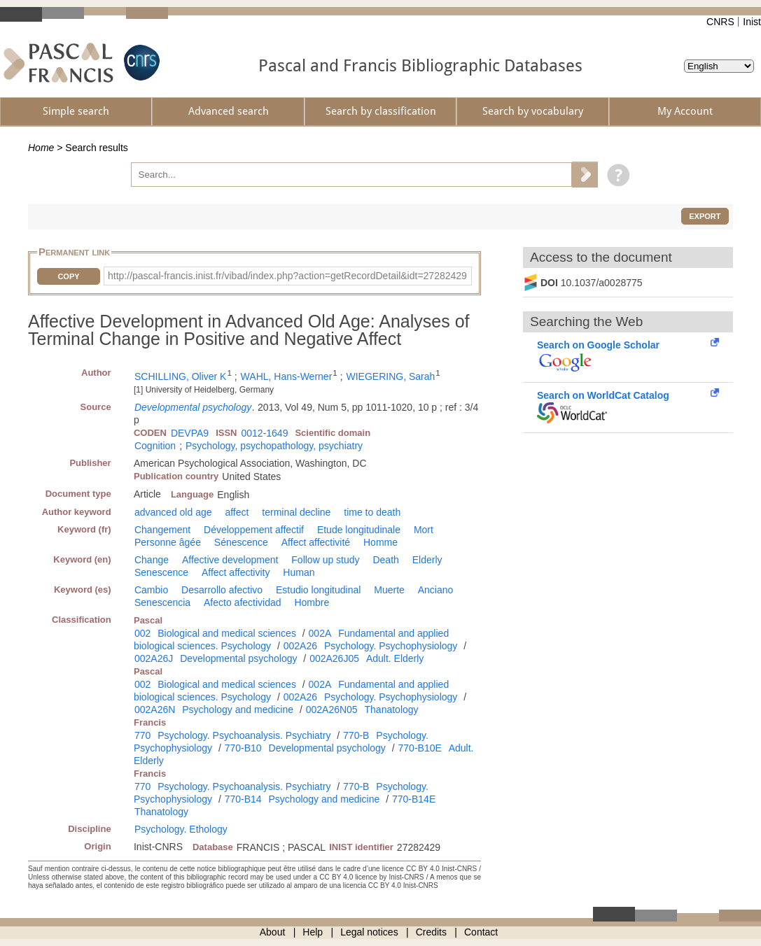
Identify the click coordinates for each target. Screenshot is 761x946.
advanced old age (173, 512)
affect (237, 512)
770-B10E (420, 748)
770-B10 (243, 748)
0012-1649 (264, 433)
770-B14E (413, 799)
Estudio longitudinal (318, 589)
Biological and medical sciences (227, 633)
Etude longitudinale (358, 529)
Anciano (436, 589)
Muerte (389, 589)
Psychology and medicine (237, 709)
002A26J (153, 658)
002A (320, 633)
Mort (423, 529)
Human (298, 572)
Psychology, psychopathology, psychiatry (274, 445)
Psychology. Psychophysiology (390, 645)
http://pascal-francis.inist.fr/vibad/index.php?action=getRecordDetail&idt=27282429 (287, 275)
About (273, 932)
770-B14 (243, 799)
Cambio (151, 589)
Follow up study (325, 559)
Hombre (311, 602)
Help (312, 932)
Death (385, 559)
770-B (356, 735)
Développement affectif (254, 529)
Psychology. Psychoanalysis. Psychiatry (244, 735)
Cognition (155, 445)
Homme (380, 542)
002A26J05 (334, 658)
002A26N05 (332, 709)
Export (704, 216)
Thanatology (392, 709)
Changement (162, 529)
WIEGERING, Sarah (390, 376)
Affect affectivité (315, 542)
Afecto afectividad (242, 602)
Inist (752, 21)
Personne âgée (167, 542)
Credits (431, 932)
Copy (68, 276)
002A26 (300, 645)
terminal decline (296, 512)
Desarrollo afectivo (222, 589)
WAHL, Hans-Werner (287, 376)
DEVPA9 (190, 433)
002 (142, 633)
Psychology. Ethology (181, 829)
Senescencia (162, 602)
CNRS (720, 21)
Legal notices (369, 932)
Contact (481, 932)
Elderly (427, 559)
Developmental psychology (192, 407)
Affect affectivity (236, 572)
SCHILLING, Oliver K (180, 376)
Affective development (230, 559)
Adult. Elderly (395, 658)
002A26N (154, 709)
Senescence (161, 572)
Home (41, 147)
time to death (372, 512)
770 (142, 735)
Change (151, 559)
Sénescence (241, 542)
